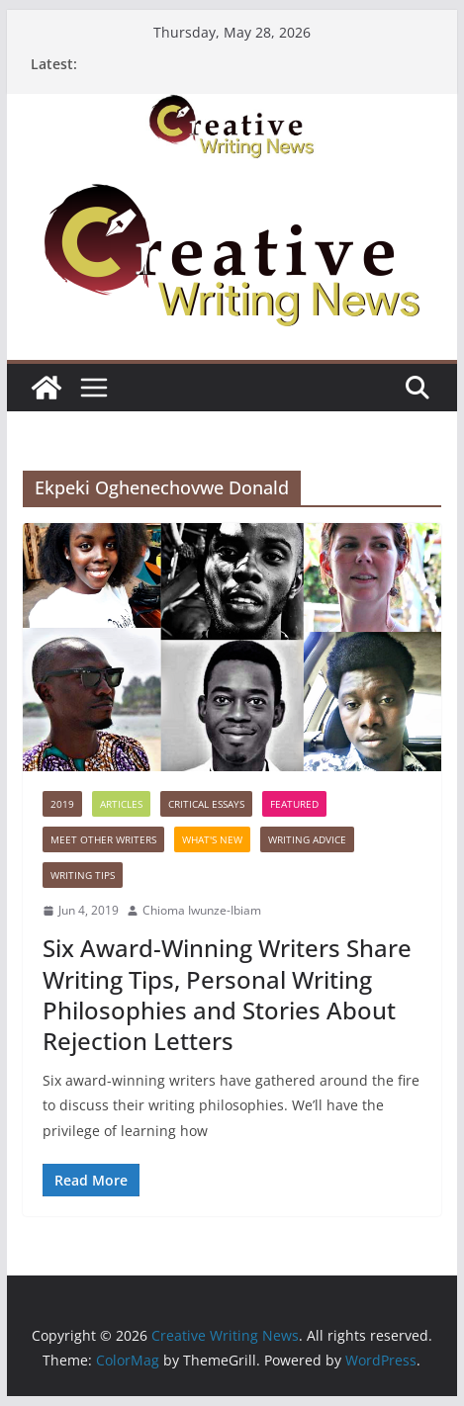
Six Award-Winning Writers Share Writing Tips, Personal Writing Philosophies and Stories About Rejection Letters (227, 994)
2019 (62, 804)
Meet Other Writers (103, 839)
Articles (121, 804)
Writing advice (307, 839)
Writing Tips (82, 875)
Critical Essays (206, 804)
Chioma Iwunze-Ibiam (201, 910)
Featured (294, 804)
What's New (212, 839)
